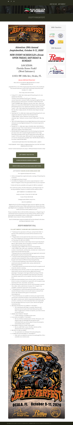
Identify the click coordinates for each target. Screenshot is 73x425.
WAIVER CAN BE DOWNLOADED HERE (30, 171)
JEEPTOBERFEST (61, 4)
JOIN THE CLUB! (53, 4)
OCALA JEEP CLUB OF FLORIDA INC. (19, 423)
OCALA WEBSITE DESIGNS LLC (43, 423)
